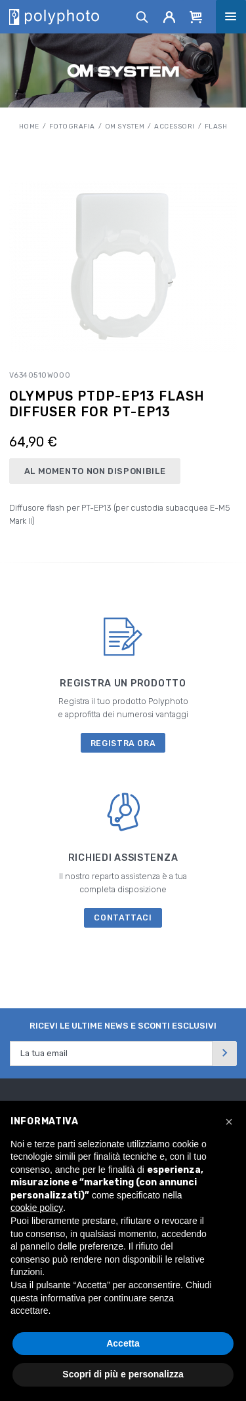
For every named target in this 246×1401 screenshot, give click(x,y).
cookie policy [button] (36, 1207)
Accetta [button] (123, 1343)
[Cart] (196, 16)
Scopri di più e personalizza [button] (122, 1374)
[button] (228, 1121)
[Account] (169, 16)
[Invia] (224, 1053)
